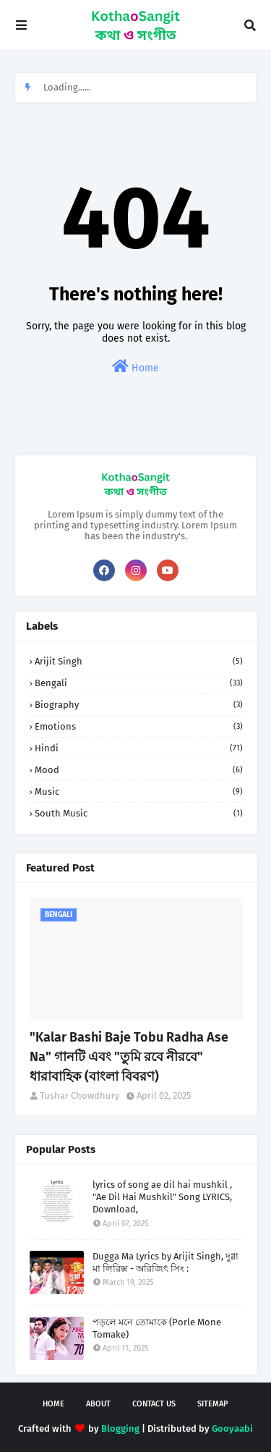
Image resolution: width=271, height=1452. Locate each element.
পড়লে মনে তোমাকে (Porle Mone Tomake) (157, 1328)
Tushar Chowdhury (79, 1095)
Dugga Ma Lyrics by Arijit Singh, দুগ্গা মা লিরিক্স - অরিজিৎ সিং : (165, 1262)
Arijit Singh (139, 661)
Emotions (139, 726)
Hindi (139, 748)
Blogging (120, 1428)
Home (135, 366)
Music (139, 791)
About (98, 1404)
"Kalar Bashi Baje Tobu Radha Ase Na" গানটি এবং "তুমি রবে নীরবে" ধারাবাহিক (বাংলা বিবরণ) (129, 1056)
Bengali (139, 683)
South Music (139, 813)
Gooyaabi (232, 1428)
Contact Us (154, 1404)
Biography (139, 704)
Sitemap (212, 1404)
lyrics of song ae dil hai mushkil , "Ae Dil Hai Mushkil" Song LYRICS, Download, (162, 1197)
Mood (139, 769)
